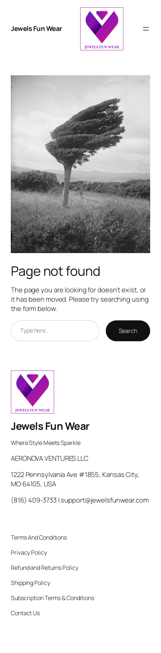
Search (128, 331)
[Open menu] (146, 28)
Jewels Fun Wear (36, 28)
